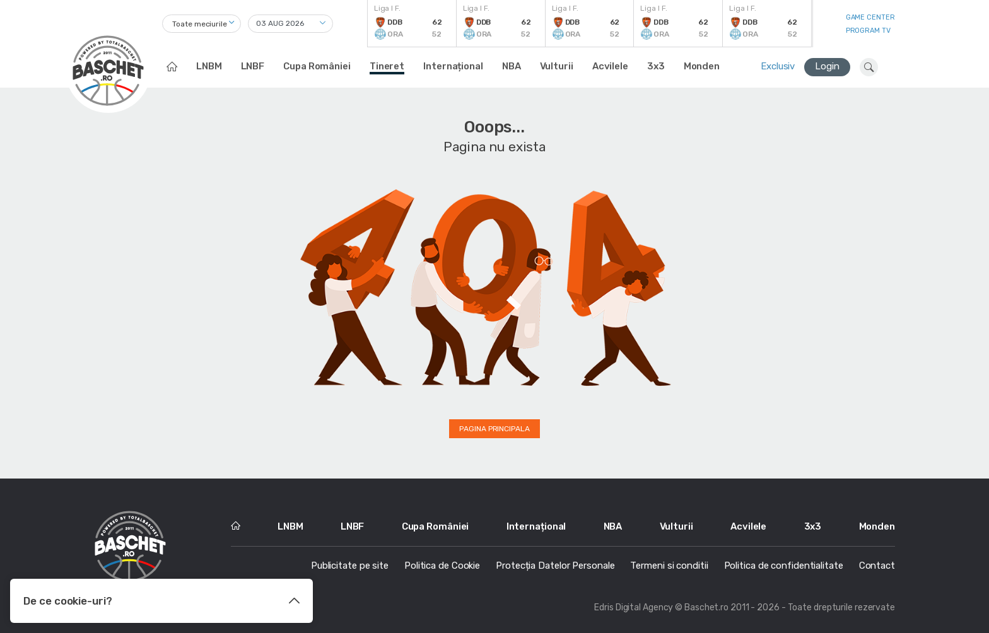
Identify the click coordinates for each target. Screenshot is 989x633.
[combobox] (201, 24)
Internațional (453, 66)
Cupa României (317, 66)
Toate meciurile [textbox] (199, 24)
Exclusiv (778, 66)
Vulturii (556, 66)
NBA (511, 66)
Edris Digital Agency (633, 607)
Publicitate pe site (350, 565)
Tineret (387, 66)
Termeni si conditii (669, 565)
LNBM (209, 66)
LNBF (253, 66)
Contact (877, 565)
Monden (702, 66)
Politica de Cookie (442, 565)
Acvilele (610, 66)
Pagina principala (494, 428)
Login (827, 66)
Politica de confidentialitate (783, 565)
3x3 (656, 66)
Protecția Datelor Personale (555, 565)
